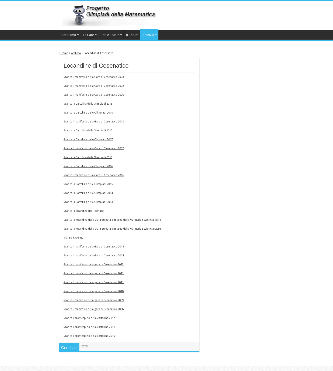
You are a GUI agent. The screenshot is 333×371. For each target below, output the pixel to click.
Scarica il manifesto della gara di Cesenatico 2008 (93, 309)
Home (63, 53)
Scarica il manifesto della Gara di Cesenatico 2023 (93, 76)
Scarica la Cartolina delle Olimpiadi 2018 (87, 103)
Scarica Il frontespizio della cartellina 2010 (89, 335)
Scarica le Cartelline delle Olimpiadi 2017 (88, 139)
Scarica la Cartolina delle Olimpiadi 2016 (87, 157)
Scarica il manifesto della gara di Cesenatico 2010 (93, 291)
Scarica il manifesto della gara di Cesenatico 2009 (93, 300)
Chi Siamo (68, 35)
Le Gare (88, 35)
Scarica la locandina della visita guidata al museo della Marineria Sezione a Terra (112, 219)
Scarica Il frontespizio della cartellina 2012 (89, 318)
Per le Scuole (110, 35)
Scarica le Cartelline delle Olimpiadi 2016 (88, 166)
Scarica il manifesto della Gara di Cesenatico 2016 (93, 175)
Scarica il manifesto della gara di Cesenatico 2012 (93, 273)
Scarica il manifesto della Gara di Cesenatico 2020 (93, 94)
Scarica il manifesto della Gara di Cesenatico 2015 (93, 246)
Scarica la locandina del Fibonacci (83, 210)
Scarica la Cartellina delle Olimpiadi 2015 (88, 184)
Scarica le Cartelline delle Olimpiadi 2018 (88, 112)
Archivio (148, 35)
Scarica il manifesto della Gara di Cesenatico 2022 (93, 85)
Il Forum (132, 35)
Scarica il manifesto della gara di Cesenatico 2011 (93, 282)
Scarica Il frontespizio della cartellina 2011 (89, 326)
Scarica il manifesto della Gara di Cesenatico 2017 (93, 148)
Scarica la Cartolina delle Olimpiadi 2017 (87, 130)
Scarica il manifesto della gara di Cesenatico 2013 (93, 264)
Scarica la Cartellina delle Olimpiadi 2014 (88, 193)
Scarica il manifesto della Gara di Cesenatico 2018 (93, 121)
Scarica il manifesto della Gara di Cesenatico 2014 (93, 255)
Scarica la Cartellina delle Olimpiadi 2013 (88, 201)
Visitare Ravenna (73, 237)
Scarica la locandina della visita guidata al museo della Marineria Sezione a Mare (112, 228)
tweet (85, 346)
